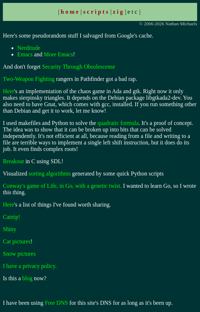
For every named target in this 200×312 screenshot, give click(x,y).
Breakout (13, 161)
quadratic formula (117, 123)
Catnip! (11, 217)
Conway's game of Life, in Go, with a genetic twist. (62, 186)
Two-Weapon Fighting (29, 79)
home (70, 12)
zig (118, 12)
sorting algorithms (49, 173)
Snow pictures (19, 254)
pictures (21, 241)
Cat (7, 241)
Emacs (25, 54)
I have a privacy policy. (30, 266)
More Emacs (58, 54)
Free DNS (56, 303)
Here (8, 91)
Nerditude (28, 48)
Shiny (9, 229)
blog (27, 278)
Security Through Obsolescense (78, 67)
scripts (96, 12)
